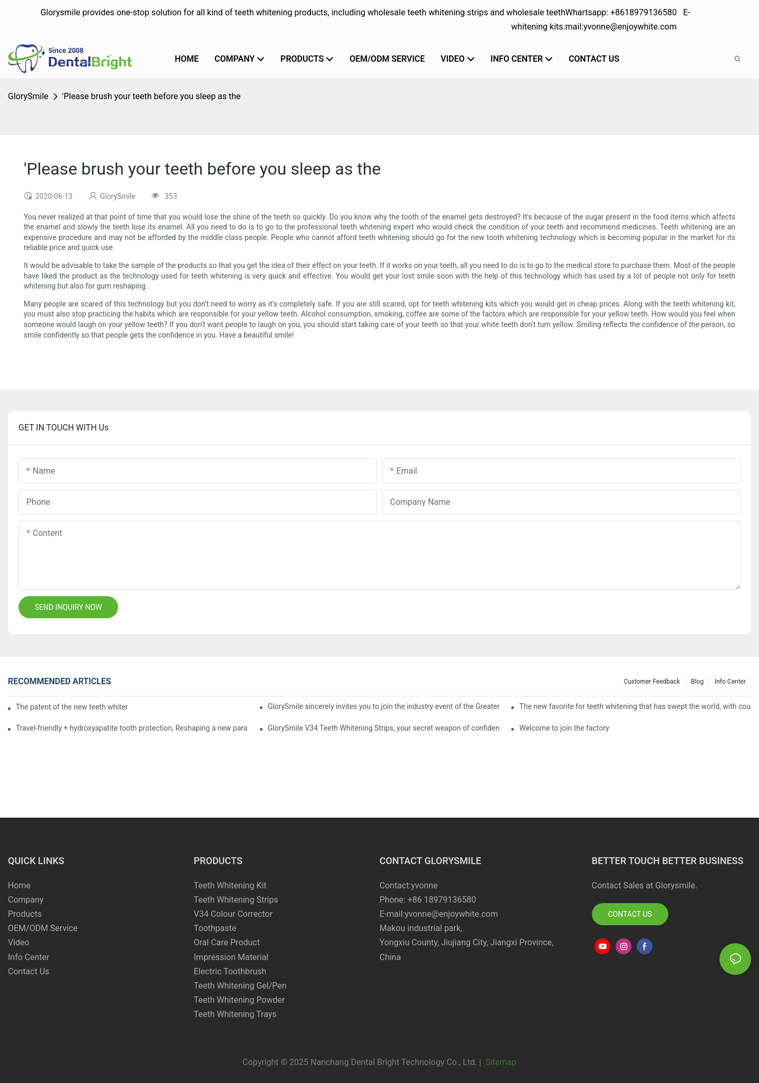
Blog (697, 681)
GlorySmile (28, 96)
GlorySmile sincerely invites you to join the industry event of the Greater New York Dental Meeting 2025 (384, 706)
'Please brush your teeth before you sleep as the (151, 96)
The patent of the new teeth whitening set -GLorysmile (72, 707)
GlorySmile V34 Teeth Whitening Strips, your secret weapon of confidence (384, 728)
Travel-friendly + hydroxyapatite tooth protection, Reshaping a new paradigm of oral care (132, 728)
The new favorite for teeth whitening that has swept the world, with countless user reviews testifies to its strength (635, 706)
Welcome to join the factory (564, 728)
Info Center (730, 681)
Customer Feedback (652, 681)
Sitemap (500, 1062)
